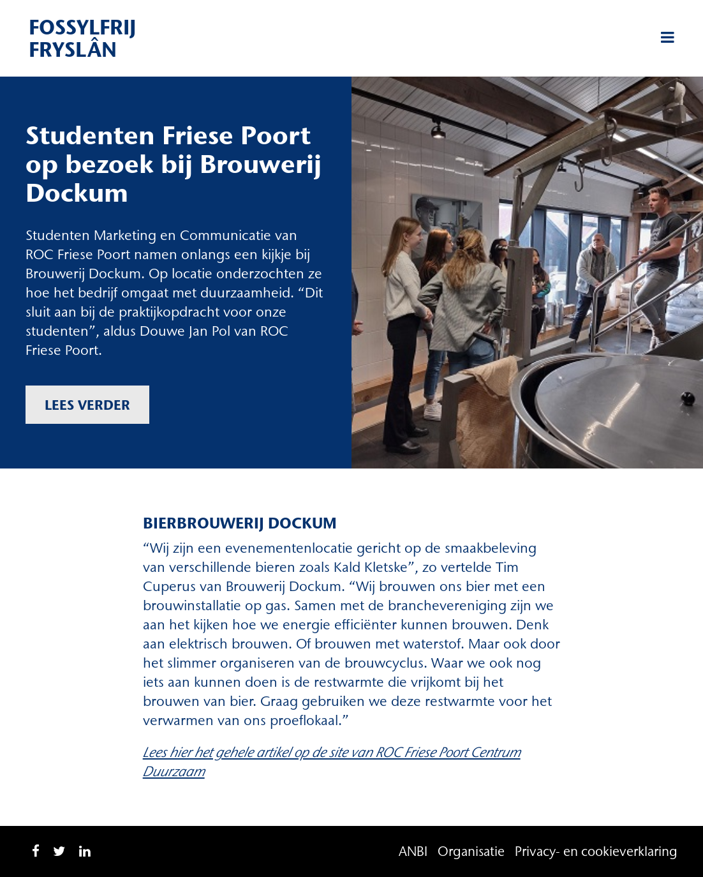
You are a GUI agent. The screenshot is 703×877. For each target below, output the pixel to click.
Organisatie (471, 851)
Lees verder (87, 404)
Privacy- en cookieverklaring (596, 851)
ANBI (413, 851)
